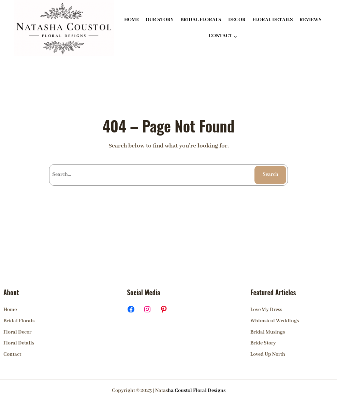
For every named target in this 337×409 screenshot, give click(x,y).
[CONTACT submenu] (235, 36)
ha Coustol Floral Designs (196, 390)
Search (270, 174)
